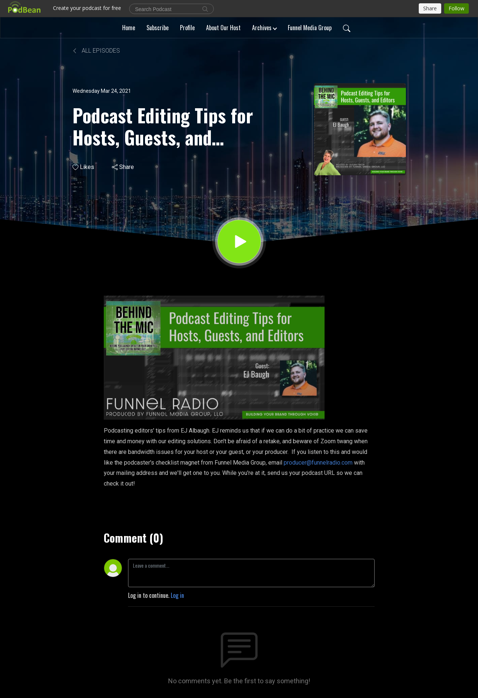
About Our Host (223, 27)
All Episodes (96, 50)
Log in (177, 595)
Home (128, 27)
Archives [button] (262, 27)
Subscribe (157, 27)
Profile (187, 27)
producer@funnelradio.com (318, 462)
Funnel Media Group (310, 27)
